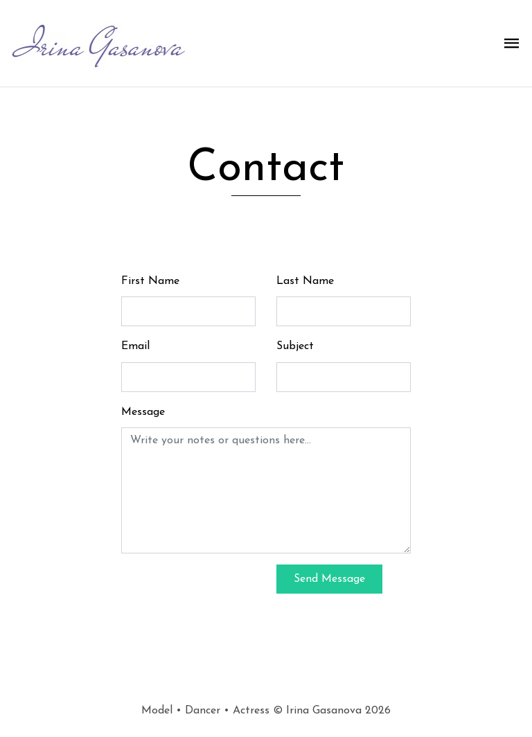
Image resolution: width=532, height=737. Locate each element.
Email (135, 346)
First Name (150, 281)
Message (143, 412)
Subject (295, 346)
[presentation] (226, 592)
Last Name (305, 281)
